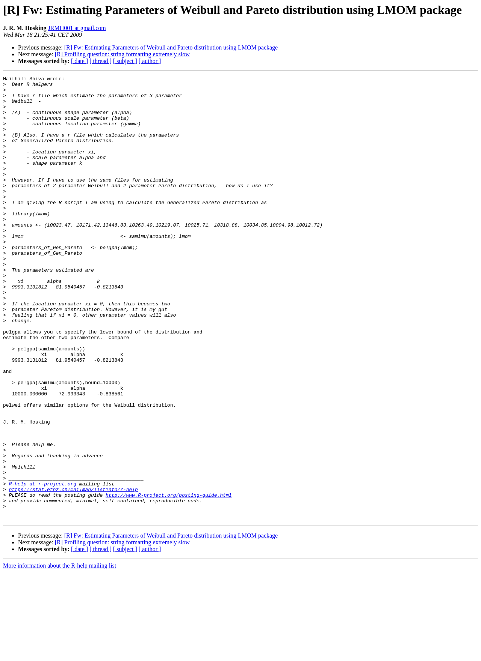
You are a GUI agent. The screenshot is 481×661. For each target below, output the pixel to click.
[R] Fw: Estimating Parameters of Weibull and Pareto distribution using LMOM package (171, 47)
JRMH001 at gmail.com (77, 28)
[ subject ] (125, 61)
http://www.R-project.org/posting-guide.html (168, 579)
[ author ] (150, 61)
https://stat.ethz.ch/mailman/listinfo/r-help (73, 572)
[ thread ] (100, 61)
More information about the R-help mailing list (59, 654)
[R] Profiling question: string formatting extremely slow (122, 54)
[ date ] (79, 61)
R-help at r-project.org (42, 565)
